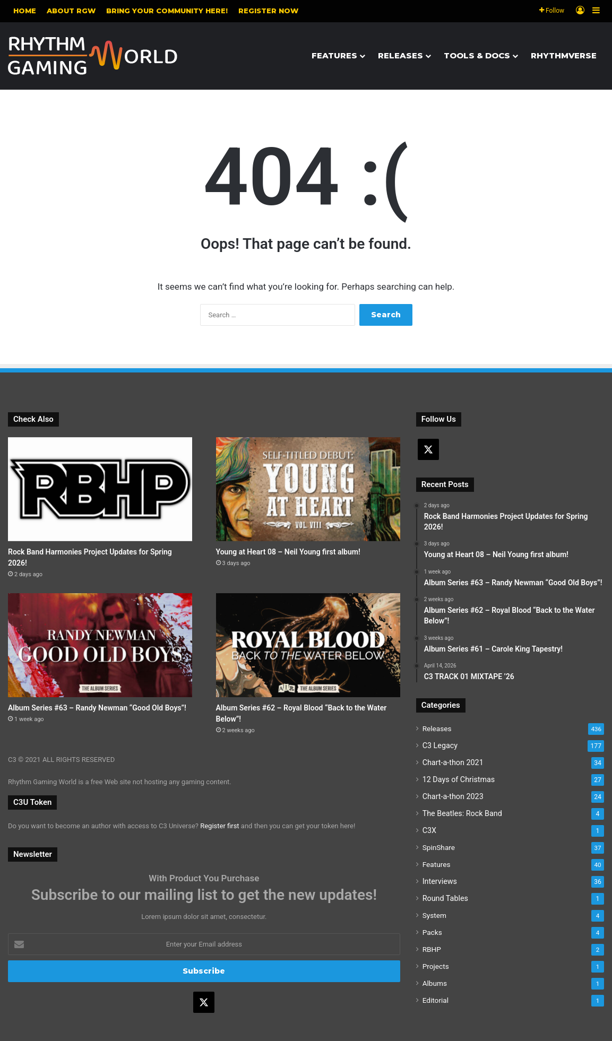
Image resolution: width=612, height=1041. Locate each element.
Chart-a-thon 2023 (453, 796)
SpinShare (439, 847)
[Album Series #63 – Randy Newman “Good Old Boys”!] (100, 645)
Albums (435, 983)
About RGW (71, 10)
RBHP (432, 949)
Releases (400, 55)
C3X (429, 830)
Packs (432, 932)
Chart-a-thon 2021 (453, 762)
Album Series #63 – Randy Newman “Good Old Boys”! (97, 708)
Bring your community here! (167, 10)
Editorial (436, 1000)
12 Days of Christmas (459, 779)
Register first (219, 826)
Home (24, 10)
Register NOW (268, 10)
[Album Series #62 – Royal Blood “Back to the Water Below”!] (308, 645)
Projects (436, 966)
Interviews (440, 881)
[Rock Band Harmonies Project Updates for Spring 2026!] (100, 489)
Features (334, 55)
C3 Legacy (440, 745)
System (434, 915)
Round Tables (445, 898)
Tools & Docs (477, 55)
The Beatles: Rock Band (462, 813)
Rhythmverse (564, 55)
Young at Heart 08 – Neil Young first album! (288, 552)
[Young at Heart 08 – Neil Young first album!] (308, 489)
